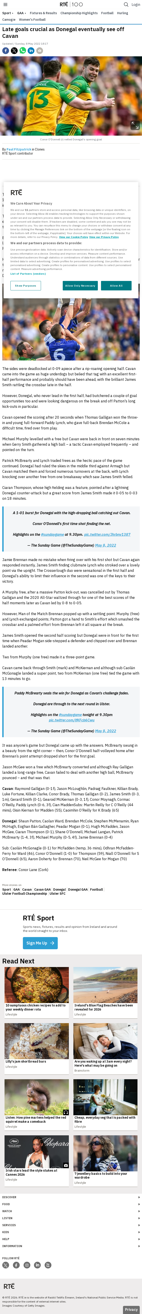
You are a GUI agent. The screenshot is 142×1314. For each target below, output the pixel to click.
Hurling (122, 13)
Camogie (8, 20)
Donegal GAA (78, 889)
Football (107, 13)
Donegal (59, 889)
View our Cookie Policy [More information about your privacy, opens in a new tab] (73, 237)
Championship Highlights (79, 13)
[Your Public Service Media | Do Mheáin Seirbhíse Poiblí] (9, 1286)
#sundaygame (52, 534)
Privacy (131, 1309)
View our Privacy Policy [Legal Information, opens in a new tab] (104, 237)
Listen (7, 1218)
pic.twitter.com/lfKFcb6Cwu (71, 720)
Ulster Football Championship (24, 894)
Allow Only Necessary (80, 285)
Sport (6, 889)
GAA (20, 13)
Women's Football (32, 20)
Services (9, 1225)
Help (5, 1239)
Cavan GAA (42, 889)
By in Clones (23, 149)
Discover (9, 1197)
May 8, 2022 (105, 545)
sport (6, 13)
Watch (7, 1211)
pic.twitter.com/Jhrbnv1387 (107, 534)
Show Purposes (25, 285)
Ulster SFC (57, 894)
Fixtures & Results (43, 13)
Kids (5, 1232)
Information (12, 1246)
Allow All (116, 285)
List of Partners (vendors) (28, 273)
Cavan (27, 889)
